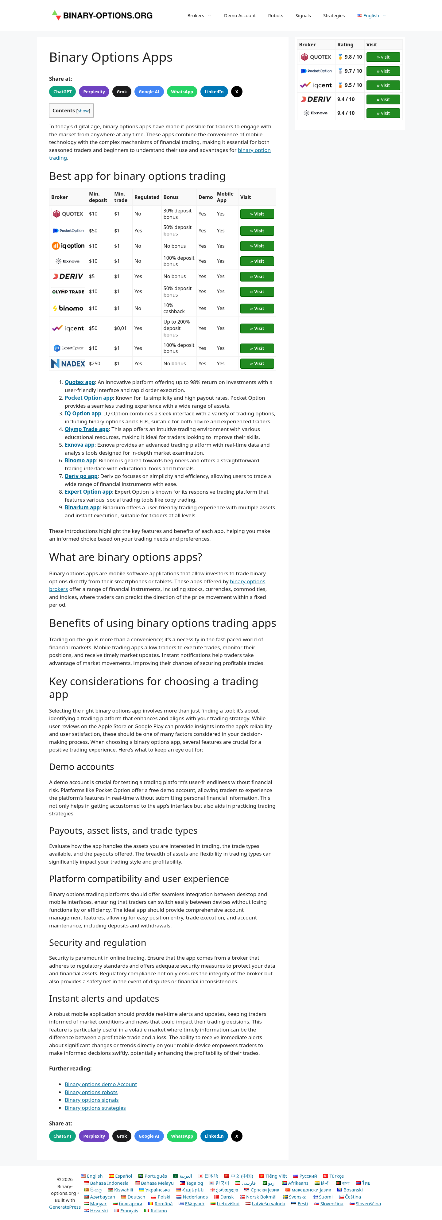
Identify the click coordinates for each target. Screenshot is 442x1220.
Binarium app (82, 507)
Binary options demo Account (101, 1084)
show (83, 110)
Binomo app (80, 460)
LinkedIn (214, 92)
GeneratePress (65, 1207)
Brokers (202, 15)
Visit (383, 71)
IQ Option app (83, 413)
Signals (303, 15)
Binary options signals (92, 1099)
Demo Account (240, 15)
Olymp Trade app (87, 429)
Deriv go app (81, 476)
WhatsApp (182, 92)
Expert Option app (88, 491)
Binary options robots (91, 1092)
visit (383, 57)
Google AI (149, 92)
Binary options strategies (95, 1107)
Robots (275, 15)
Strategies (334, 15)
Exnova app (80, 444)
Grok (122, 92)
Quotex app (80, 382)
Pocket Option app (89, 397)
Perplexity (94, 92)
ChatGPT (62, 92)
